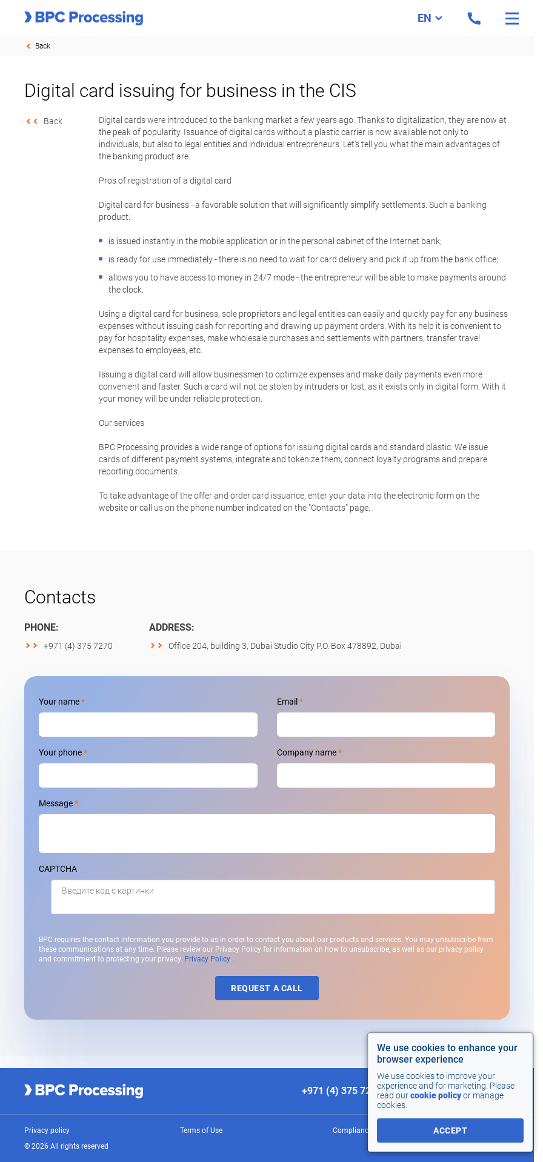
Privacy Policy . (209, 959)
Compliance (352, 1130)
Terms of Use (201, 1130)
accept (450, 1130)
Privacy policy (47, 1130)
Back (42, 46)
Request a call (267, 988)
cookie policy (435, 1095)
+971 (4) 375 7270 (78, 646)
